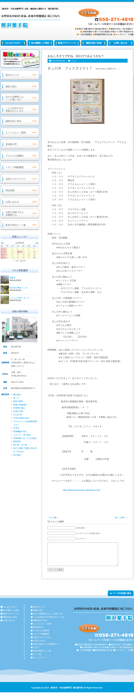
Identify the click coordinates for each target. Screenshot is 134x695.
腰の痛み (17, 394)
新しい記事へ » (121, 517)
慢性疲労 (17, 441)
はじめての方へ (13, 43)
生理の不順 (18, 411)
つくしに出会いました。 (24, 298)
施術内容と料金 (94, 43)
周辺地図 (10, 190)
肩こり (16, 398)
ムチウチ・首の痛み (22, 435)
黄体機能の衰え (20, 431)
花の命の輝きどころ (24, 288)
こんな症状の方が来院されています (15, 109)
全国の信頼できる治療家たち (15, 213)
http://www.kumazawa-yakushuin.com (81, 490)
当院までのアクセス (16, 179)
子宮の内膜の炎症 (21, 418)
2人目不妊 (17, 415)
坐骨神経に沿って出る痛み (25, 438)
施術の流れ (11, 86)
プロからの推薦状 (15, 156)
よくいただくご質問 (16, 133)
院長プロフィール (67, 43)
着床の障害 (18, 401)
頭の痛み (17, 455)
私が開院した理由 (40, 43)
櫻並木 (24, 278)
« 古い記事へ (53, 517)
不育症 (16, 428)
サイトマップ (39, 657)
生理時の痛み (19, 408)
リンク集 (37, 654)
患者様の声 (11, 144)
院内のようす (12, 75)
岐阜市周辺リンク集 (16, 225)
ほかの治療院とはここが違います (15, 98)
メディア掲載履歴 (15, 167)
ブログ (73, 61)
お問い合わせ (12, 202)
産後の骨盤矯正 (20, 405)
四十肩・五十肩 (20, 445)
